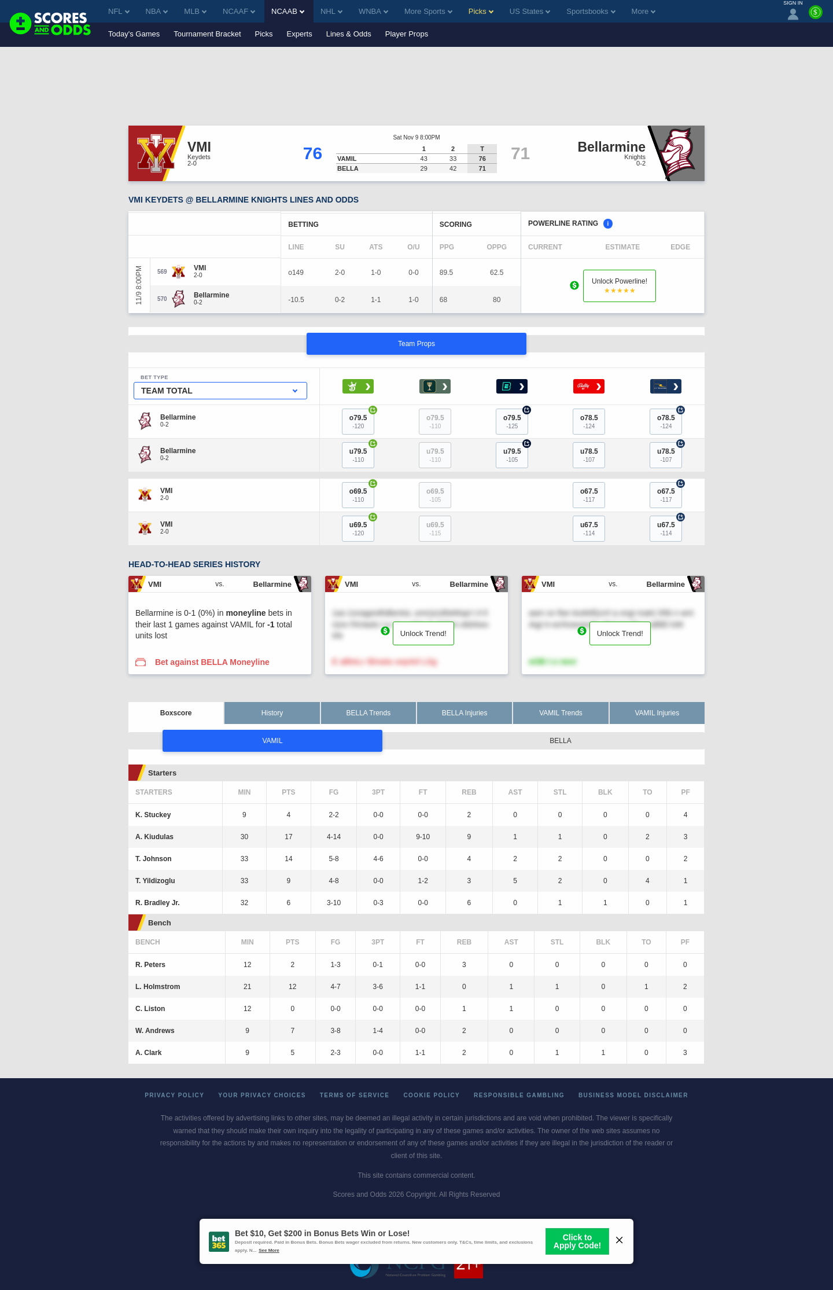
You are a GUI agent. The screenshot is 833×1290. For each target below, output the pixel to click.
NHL (331, 11)
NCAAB (287, 11)
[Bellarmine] (211, 295)
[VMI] (200, 267)
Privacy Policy (174, 1095)
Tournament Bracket (207, 34)
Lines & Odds (348, 34)
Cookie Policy (431, 1095)
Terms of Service (355, 1095)
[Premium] (815, 16)
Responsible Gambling (519, 1095)
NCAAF (239, 11)
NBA (157, 11)
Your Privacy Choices (262, 1095)
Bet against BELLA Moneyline (212, 662)
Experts (299, 34)
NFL (119, 11)
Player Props (406, 34)
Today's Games (134, 34)
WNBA (373, 11)
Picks (264, 34)
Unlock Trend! (423, 633)
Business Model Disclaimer (633, 1095)
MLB (195, 11)
